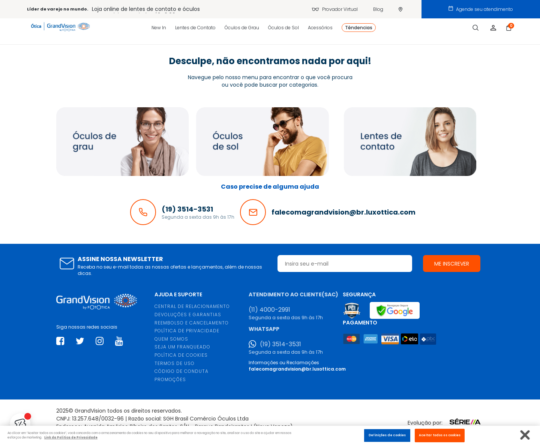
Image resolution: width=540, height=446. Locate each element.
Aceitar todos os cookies (439, 435)
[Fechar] (525, 435)
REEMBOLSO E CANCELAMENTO (191, 323)
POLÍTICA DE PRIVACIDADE (186, 330)
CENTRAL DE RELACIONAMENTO (192, 306)
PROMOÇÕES (170, 379)
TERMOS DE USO (174, 363)
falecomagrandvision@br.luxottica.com (297, 369)
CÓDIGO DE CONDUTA (181, 371)
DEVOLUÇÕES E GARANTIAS (187, 314)
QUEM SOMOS (171, 339)
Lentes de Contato (195, 27)
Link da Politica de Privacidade (71, 437)
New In (159, 27)
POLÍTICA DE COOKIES (181, 355)
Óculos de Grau (242, 27)
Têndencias (358, 27)
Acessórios (320, 27)
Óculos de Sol (283, 27)
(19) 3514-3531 (280, 344)
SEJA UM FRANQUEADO (182, 347)
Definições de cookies (387, 435)
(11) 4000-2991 (269, 310)
